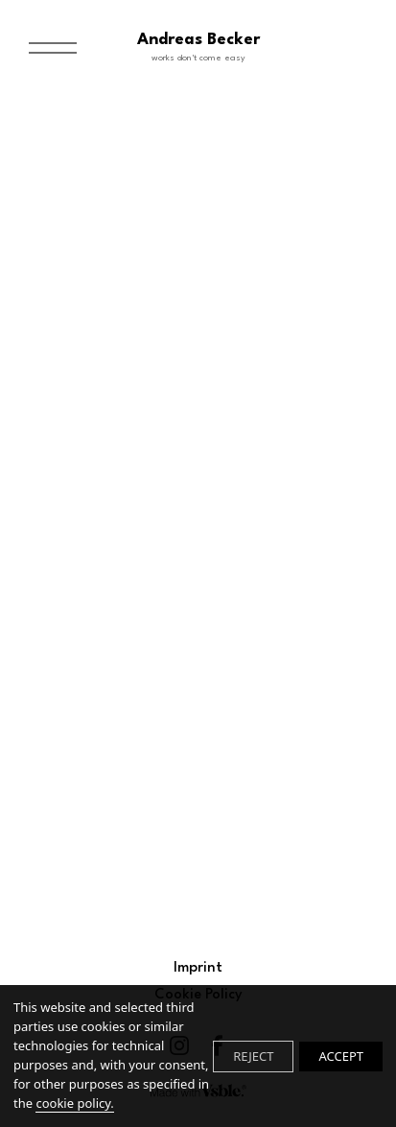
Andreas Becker (198, 48)
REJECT (253, 1056)
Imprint (198, 968)
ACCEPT (340, 1056)
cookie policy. (74, 1103)
